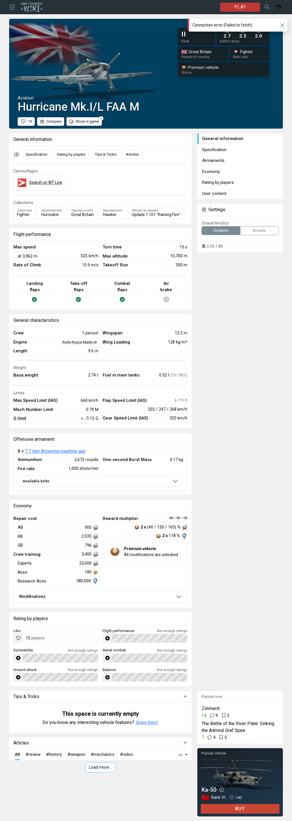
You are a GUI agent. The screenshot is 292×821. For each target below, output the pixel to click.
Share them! (147, 722)
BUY (240, 808)
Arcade (259, 230)
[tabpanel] (100, 470)
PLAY (240, 7)
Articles (132, 154)
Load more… (100, 767)
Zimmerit (211, 708)
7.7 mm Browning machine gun (55, 451)
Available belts (36, 481)
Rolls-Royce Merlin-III (79, 342)
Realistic (221, 230)
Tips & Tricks (105, 154)
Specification (36, 154)
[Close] (282, 25)
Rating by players (71, 154)
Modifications (32, 596)
